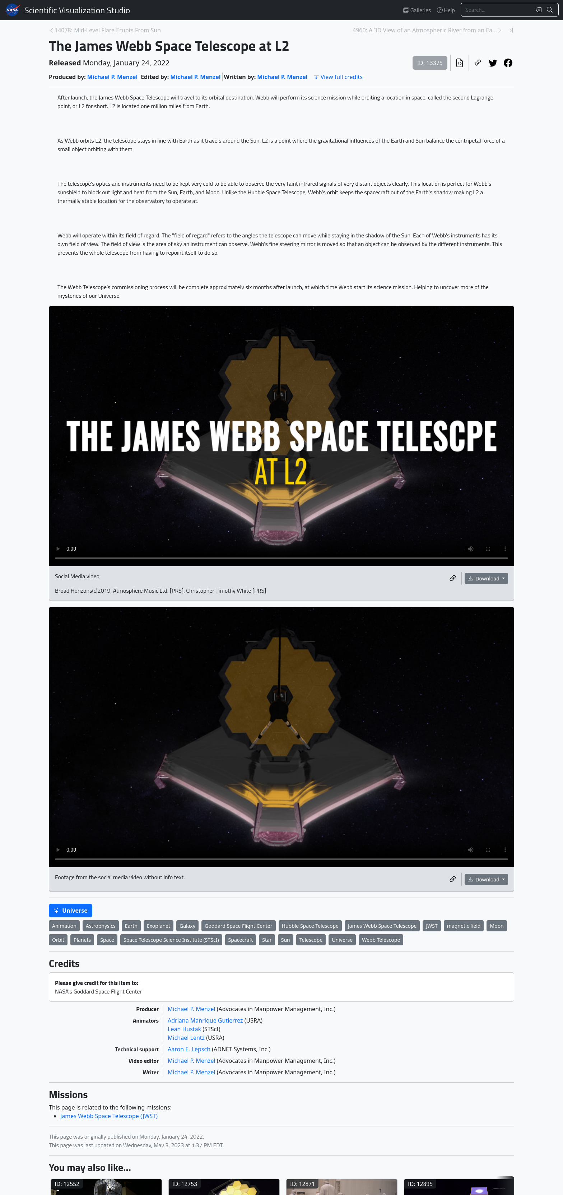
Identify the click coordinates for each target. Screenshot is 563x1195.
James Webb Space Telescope (382, 925)
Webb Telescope (381, 939)
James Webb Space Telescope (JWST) (109, 1116)
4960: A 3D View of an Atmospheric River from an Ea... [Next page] (425, 30)
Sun (285, 939)
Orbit (58, 939)
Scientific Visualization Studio (77, 10)
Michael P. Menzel (112, 77)
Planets (82, 939)
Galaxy (187, 925)
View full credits (338, 77)
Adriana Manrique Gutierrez (206, 1020)
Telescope (311, 939)
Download (484, 578)
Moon (496, 925)
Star (266, 939)
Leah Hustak (185, 1029)
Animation (64, 925)
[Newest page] (511, 30)
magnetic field (464, 925)
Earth (131, 925)
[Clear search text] (537, 10)
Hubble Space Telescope (310, 925)
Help (446, 10)
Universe (70, 910)
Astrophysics (101, 925)
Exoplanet (158, 925)
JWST (431, 925)
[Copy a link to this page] (478, 63)
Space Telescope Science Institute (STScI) (171, 939)
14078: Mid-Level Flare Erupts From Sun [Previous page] (108, 30)
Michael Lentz (187, 1038)
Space (107, 939)
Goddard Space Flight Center (238, 925)
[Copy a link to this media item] (453, 578)
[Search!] (551, 10)
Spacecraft (240, 939)
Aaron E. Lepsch (190, 1049)
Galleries (417, 10)
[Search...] (496, 10)
